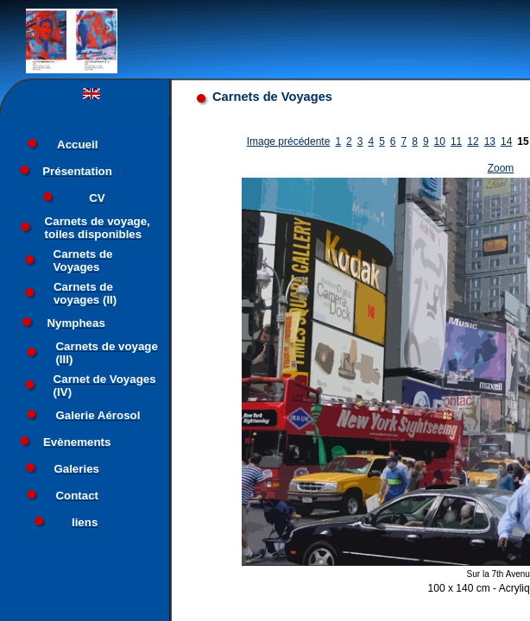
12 (472, 141)
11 (456, 141)
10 (439, 141)
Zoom (501, 168)
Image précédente (289, 141)
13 (489, 141)
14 (506, 141)
